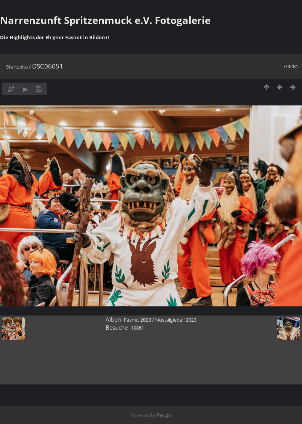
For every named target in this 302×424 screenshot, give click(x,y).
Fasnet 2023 (137, 319)
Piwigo (164, 415)
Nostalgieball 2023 (175, 319)
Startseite (17, 66)
